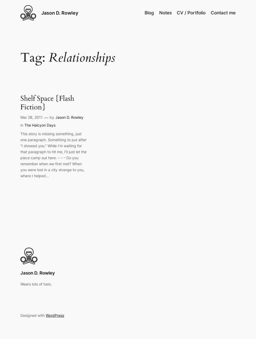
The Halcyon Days (39, 125)
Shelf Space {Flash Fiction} (47, 103)
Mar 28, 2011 (31, 117)
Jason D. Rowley (59, 13)
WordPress (55, 315)
